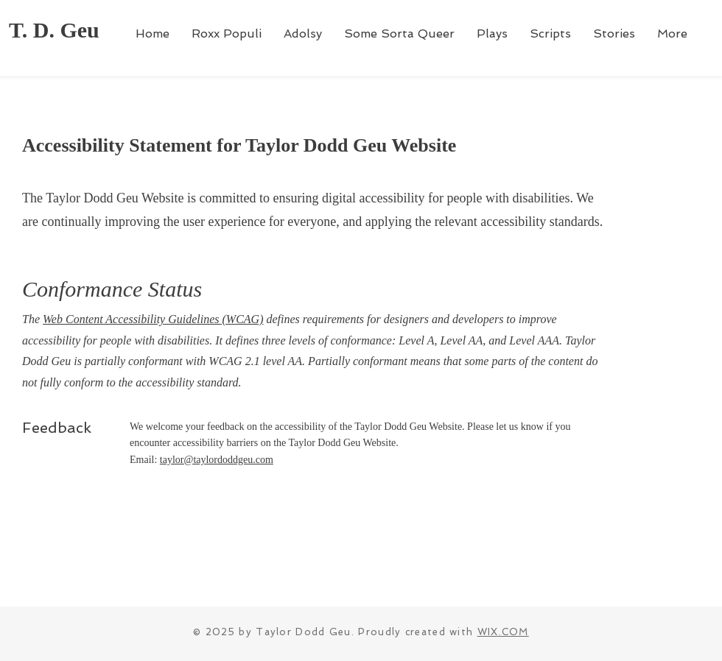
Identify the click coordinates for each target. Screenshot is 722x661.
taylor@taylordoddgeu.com (216, 459)
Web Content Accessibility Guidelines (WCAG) (153, 319)
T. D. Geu (54, 30)
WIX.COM (503, 631)
